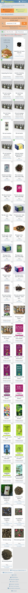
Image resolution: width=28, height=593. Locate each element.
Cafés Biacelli (19, 159)
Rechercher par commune (7, 10)
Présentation (14, 577)
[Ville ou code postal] (13, 23)
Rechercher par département (20, 10)
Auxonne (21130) (19, 34)
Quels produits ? (7, 572)
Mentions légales (14, 579)
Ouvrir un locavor (14, 586)
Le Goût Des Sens (7, 321)
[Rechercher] (24, 23)
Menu (24, 1)
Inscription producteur (14, 588)
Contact (14, 591)
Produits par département (18, 570)
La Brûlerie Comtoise (19, 56)
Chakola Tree (7, 503)
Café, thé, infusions (9, 35)
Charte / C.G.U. (14, 581)
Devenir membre (14, 584)
